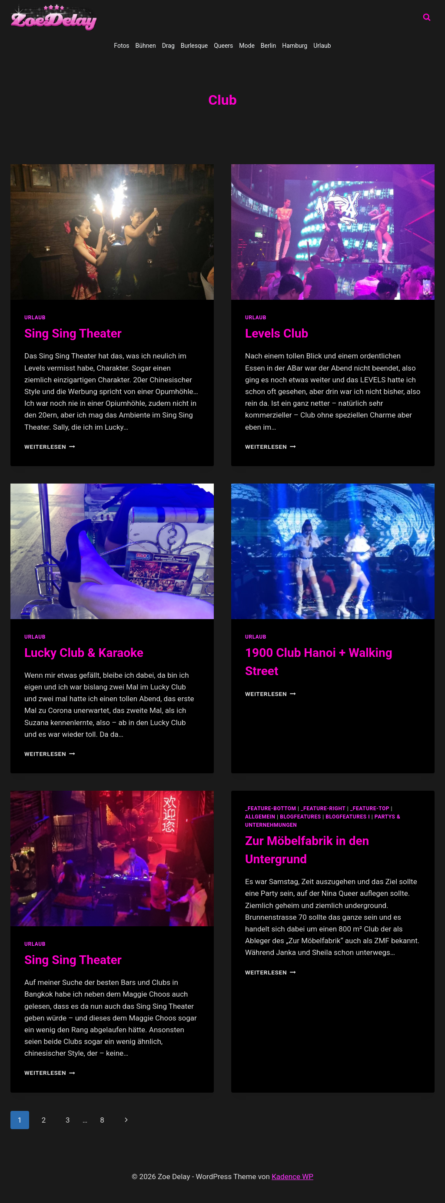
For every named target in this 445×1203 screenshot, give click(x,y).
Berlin (268, 45)
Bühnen (146, 45)
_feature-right (323, 808)
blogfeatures (300, 817)
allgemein (260, 817)
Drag (168, 45)
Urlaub (322, 45)
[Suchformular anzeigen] (427, 17)
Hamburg (294, 45)
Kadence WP (292, 1176)
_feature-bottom (270, 808)
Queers (223, 45)
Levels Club (276, 333)
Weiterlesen (49, 446)
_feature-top (369, 808)
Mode (247, 45)
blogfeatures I (347, 817)
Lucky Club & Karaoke (83, 653)
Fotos (121, 45)
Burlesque (194, 45)
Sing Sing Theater (73, 333)
